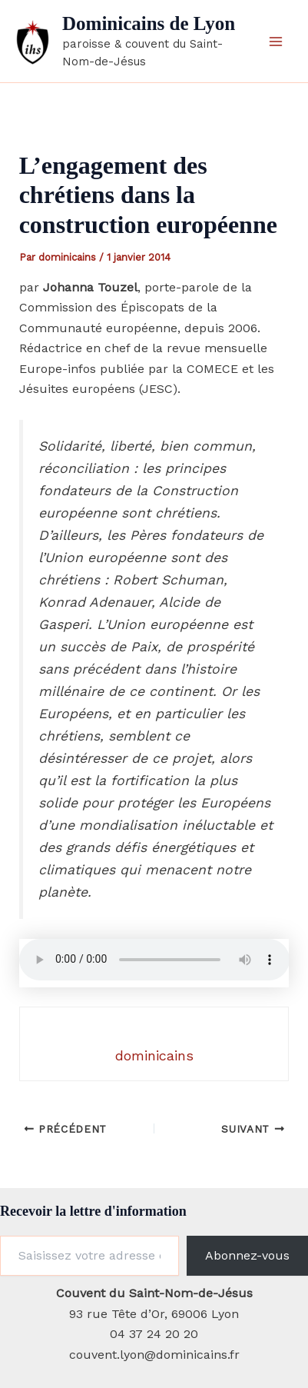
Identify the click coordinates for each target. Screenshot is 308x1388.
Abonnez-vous (247, 1255)
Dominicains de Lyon (148, 23)
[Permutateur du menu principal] (276, 41)
